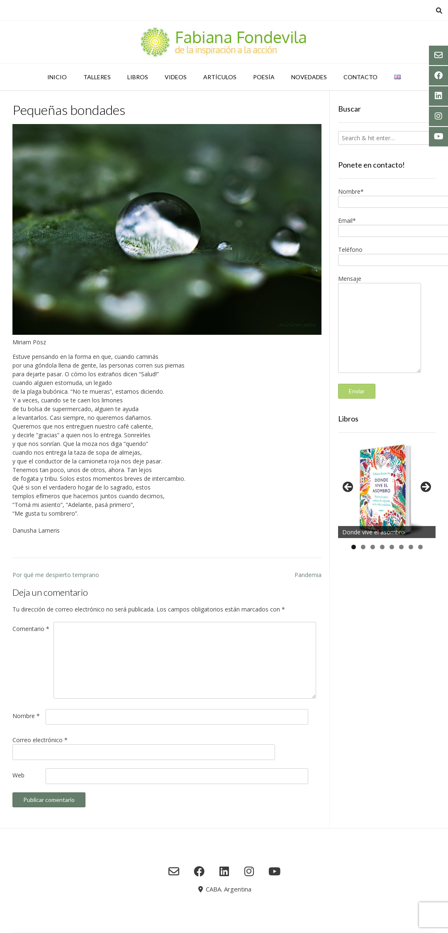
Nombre (26, 716)
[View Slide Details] (387, 489)
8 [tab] (420, 547)
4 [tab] (382, 547)
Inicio (57, 76)
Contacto (360, 76)
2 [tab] (363, 547)
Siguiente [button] (425, 487)
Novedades (309, 76)
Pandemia (308, 575)
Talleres (97, 76)
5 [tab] (392, 547)
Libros (137, 76)
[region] (387, 489)
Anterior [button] (348, 487)
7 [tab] (411, 547)
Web (18, 775)
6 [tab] (401, 547)
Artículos (219, 76)
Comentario (30, 629)
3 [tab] (372, 547)
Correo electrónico (40, 740)
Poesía (264, 76)
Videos (176, 76)
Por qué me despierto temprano (55, 575)
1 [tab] (353, 547)
